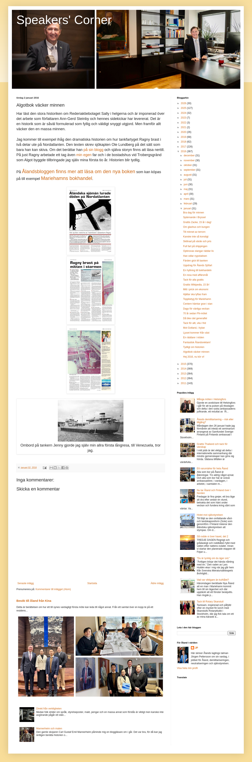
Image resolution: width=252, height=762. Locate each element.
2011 (184, 383)
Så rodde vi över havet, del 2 (212, 536)
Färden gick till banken (195, 260)
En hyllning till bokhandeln (197, 270)
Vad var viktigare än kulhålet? (213, 579)
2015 (184, 364)
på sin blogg (93, 150)
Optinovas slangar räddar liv (198, 251)
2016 (184, 151)
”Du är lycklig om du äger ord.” (213, 558)
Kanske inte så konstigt (195, 236)
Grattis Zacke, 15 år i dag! (197, 222)
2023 (184, 117)
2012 (184, 378)
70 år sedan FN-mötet (195, 313)
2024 (184, 113)
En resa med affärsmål (195, 275)
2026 (184, 103)
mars (187, 198)
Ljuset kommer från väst (196, 332)
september (190, 169)
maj (186, 189)
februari (188, 203)
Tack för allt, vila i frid (194, 323)
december (189, 155)
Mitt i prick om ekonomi (195, 289)
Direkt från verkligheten (49, 708)
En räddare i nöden (193, 337)
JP (196, 647)
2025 (184, 108)
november (189, 160)
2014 (184, 368)
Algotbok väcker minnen (196, 351)
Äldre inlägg (157, 583)
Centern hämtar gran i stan (197, 303)
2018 (184, 141)
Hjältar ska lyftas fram (195, 294)
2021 (184, 127)
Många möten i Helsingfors (211, 399)
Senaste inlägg (25, 583)
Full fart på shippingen (195, 246)
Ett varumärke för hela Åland (212, 468)
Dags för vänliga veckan (196, 308)
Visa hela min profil (187, 668)
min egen (84, 155)
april (186, 193)
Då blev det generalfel (195, 318)
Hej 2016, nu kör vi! (193, 356)
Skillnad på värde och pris (197, 241)
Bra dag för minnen (193, 212)
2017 (184, 146)
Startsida (92, 583)
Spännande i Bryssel (194, 217)
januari (188, 208)
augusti (188, 174)
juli (185, 179)
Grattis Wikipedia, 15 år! (196, 284)
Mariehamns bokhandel (66, 178)
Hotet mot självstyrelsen (210, 514)
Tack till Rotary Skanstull (210, 601)
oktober (188, 165)
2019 (184, 137)
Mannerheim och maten (49, 728)
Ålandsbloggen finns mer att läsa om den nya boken (78, 171)
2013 (184, 373)
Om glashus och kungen (196, 227)
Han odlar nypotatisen (195, 255)
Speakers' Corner (64, 20)
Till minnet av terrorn (194, 231)
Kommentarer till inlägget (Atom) (53, 589)
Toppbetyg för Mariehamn (197, 299)
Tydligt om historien (193, 347)
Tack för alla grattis (193, 279)
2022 (184, 122)
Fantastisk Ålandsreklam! (197, 342)
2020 (184, 132)
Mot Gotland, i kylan (194, 327)
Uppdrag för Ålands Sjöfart (197, 265)
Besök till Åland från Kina (33, 600)
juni (186, 184)
